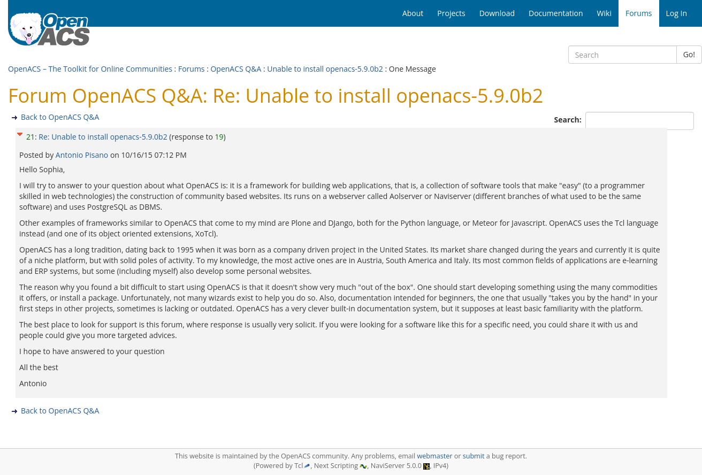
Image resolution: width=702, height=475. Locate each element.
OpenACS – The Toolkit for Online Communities (90, 69)
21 (30, 137)
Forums (191, 69)
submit (474, 456)
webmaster (434, 456)
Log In (676, 13)
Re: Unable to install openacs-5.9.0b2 (103, 137)
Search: (569, 119)
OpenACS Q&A (235, 69)
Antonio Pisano (83, 155)
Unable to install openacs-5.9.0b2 (326, 69)
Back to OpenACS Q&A (60, 117)
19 (219, 137)
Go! (689, 54)
